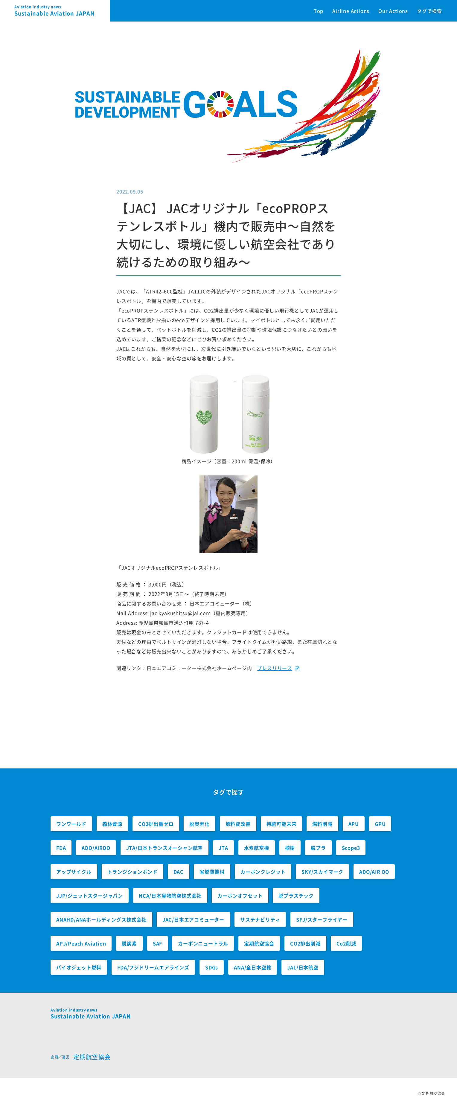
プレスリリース (274, 668)
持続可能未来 (281, 823)
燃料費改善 (238, 823)
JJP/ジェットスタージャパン (89, 895)
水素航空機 (256, 847)
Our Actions (393, 10)
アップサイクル (74, 871)
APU (353, 823)
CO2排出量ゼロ (155, 823)
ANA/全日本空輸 (252, 967)
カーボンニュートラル (203, 943)
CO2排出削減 (305, 943)
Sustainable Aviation (62, 10)
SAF (157, 943)
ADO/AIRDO (96, 847)
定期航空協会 (259, 943)
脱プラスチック (296, 895)
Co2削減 (346, 943)
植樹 (290, 847)
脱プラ (318, 847)
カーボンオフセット (240, 895)
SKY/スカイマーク (322, 871)
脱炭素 (129, 943)
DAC (178, 871)
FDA (61, 847)
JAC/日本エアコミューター (193, 919)
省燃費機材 (212, 871)
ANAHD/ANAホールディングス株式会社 (101, 919)
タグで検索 (429, 10)
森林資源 (112, 823)
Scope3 (351, 847)
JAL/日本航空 (302, 967)
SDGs (211, 967)
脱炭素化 (199, 823)
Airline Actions (350, 10)
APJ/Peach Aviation (81, 943)
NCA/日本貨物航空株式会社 (170, 895)
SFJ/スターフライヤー (322, 919)
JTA (223, 847)
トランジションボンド (132, 871)
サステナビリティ (260, 919)
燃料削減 (322, 823)
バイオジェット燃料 (78, 967)
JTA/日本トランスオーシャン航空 (164, 847)
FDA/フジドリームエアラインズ (153, 967)
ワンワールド (71, 823)
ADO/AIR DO (374, 871)
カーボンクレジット (263, 871)
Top (318, 10)
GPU (380, 823)
